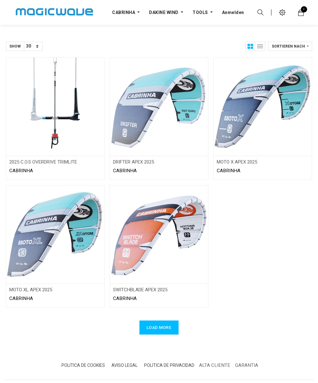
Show (15, 46)
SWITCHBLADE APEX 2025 (140, 290)
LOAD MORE (159, 327)
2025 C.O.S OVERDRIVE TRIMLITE (43, 162)
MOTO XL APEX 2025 (30, 290)
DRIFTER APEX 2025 (133, 162)
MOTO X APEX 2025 (237, 162)
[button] (290, 46)
